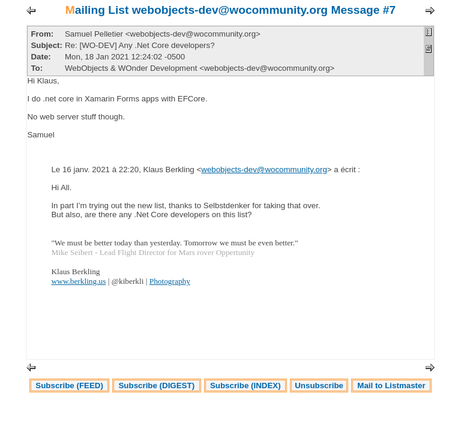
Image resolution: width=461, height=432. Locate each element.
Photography (169, 281)
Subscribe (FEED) (69, 385)
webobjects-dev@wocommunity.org (264, 169)
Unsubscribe (319, 385)
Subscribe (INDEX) (245, 385)
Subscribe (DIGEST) (156, 385)
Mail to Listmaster (391, 385)
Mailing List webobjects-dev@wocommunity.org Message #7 (230, 10)
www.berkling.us (78, 281)
